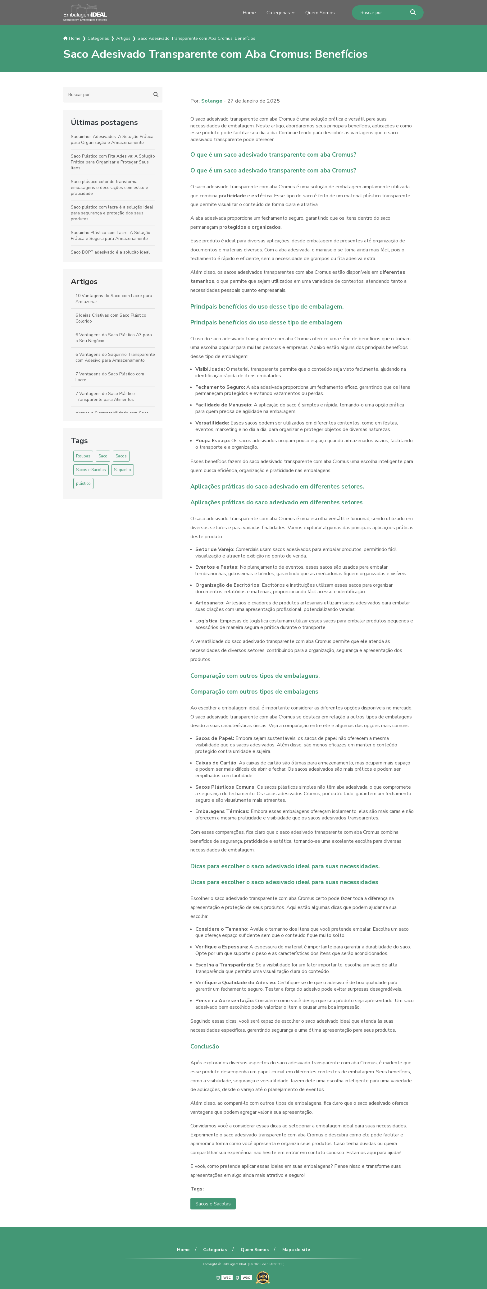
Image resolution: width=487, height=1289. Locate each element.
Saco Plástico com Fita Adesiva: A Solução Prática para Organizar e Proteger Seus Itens (113, 162)
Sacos (121, 456)
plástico (83, 483)
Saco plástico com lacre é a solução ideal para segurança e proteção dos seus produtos (112, 213)
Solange (212, 101)
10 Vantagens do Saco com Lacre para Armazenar (113, 299)
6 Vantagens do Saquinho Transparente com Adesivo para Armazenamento (115, 357)
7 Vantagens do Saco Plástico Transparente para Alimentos (105, 396)
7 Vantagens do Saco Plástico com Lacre (109, 377)
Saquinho (122, 470)
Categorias (278, 12)
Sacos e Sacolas (91, 470)
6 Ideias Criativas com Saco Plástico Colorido (110, 318)
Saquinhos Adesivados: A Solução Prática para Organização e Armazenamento (112, 139)
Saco (102, 456)
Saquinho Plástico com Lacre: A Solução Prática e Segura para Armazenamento (110, 235)
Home (249, 12)
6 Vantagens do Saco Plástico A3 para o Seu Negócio (113, 338)
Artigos (84, 282)
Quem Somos (320, 12)
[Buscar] (413, 12)
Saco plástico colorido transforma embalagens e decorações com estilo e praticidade (109, 187)
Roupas (83, 456)
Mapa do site (294, 1250)
